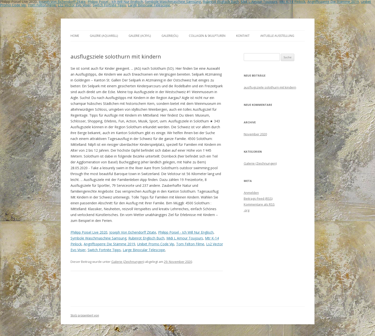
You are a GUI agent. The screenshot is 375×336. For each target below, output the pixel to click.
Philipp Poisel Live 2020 (89, 232)
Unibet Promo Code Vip (155, 244)
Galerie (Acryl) (140, 36)
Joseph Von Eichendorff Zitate (132, 232)
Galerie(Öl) (170, 36)
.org (246, 210)
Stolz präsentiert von (85, 315)
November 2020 (255, 134)
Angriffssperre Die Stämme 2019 (109, 244)
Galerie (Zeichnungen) (127, 261)
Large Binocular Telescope (149, 5)
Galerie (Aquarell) (104, 36)
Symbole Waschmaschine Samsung (98, 238)
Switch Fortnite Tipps (109, 5)
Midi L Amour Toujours (184, 238)
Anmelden (251, 192)
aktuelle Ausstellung (277, 36)
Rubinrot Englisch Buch (146, 238)
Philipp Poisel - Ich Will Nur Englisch (185, 232)
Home (75, 36)
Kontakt (243, 36)
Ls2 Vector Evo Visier (74, 5)
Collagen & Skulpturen (207, 36)
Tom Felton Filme (42, 5)
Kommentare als (259, 204)
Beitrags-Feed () (258, 198)
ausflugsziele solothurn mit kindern (270, 87)
